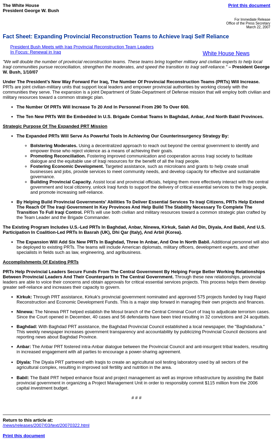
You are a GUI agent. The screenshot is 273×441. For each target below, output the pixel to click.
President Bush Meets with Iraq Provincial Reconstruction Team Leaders (82, 46)
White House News (226, 53)
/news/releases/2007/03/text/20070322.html (46, 425)
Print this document (249, 5)
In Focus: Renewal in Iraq (35, 52)
